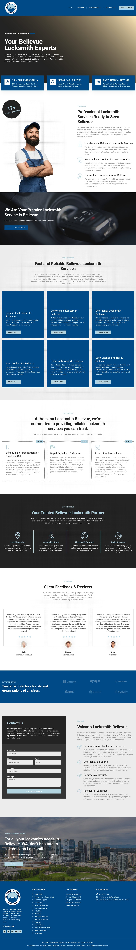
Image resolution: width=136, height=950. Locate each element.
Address (10, 768)
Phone (9, 759)
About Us (80, 8)
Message (10, 777)
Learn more (13, 332)
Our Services (95, 8)
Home (70, 8)
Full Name (11, 750)
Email (37, 759)
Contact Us (110, 8)
